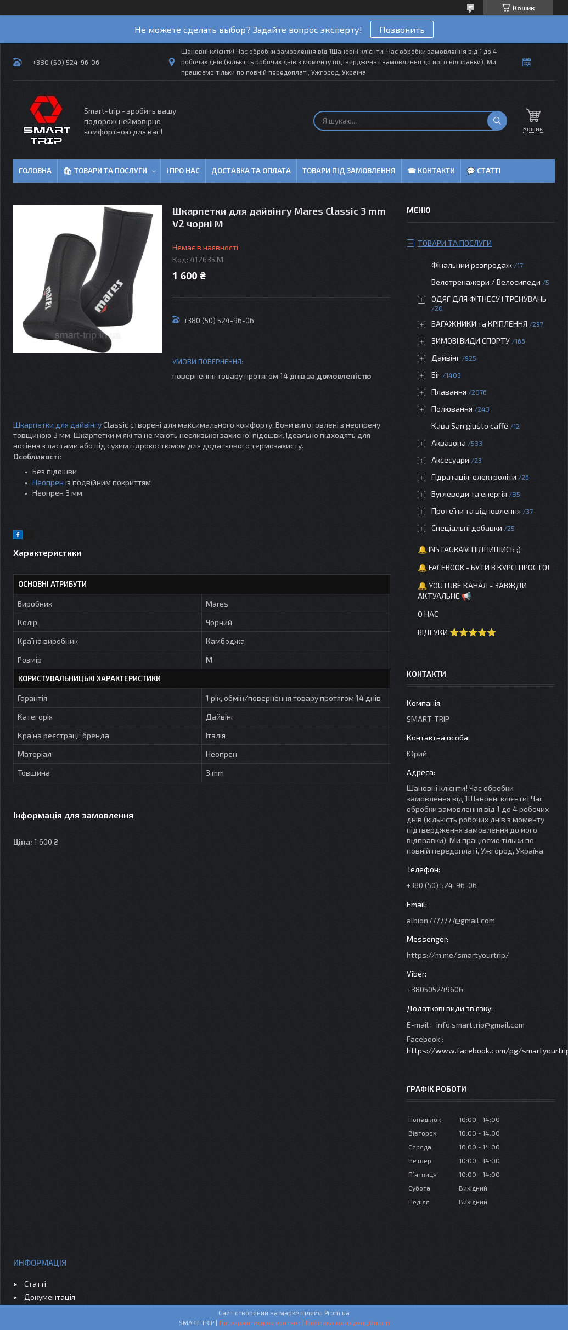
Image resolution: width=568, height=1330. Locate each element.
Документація (49, 1296)
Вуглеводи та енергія (469, 493)
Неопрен (48, 482)
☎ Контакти (431, 170)
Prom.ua (337, 1312)
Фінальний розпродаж (472, 265)
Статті (35, 1283)
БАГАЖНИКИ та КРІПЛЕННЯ (479, 323)
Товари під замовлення (349, 170)
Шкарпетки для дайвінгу (57, 424)
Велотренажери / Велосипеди (486, 282)
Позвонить (402, 29)
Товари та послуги (455, 243)
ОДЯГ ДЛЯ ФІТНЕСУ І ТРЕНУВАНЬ (489, 299)
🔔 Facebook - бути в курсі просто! (483, 567)
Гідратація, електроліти (473, 476)
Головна (35, 170)
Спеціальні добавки (466, 527)
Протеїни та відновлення (476, 510)
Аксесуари (450, 459)
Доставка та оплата (251, 170)
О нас (428, 614)
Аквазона (448, 442)
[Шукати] (497, 121)
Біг (436, 374)
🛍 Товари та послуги (105, 170)
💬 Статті (483, 170)
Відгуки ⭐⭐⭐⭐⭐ (457, 632)
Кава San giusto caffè (469, 425)
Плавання (448, 391)
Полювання (452, 408)
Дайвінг (445, 357)
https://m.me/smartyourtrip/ (458, 954)
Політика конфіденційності (348, 1322)
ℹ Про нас (183, 170)
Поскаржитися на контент (260, 1322)
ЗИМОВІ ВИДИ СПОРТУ (470, 340)
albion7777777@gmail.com (451, 920)
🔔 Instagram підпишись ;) (469, 549)
